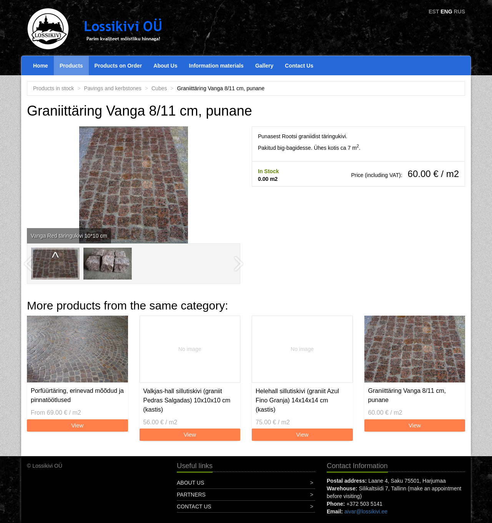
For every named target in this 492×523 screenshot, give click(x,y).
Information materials (216, 66)
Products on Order (118, 66)
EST (434, 11)
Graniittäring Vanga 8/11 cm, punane (407, 395)
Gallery (264, 66)
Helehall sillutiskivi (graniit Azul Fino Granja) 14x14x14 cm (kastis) (297, 400)
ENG (446, 11)
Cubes (159, 88)
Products (71, 66)
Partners (191, 495)
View (77, 425)
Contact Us (299, 66)
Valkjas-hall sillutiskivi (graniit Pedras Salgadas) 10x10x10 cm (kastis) (187, 400)
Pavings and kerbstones (112, 88)
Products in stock (53, 88)
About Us (165, 66)
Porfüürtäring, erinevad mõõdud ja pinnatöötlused (77, 395)
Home (40, 66)
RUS (459, 11)
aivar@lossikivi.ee (365, 511)
